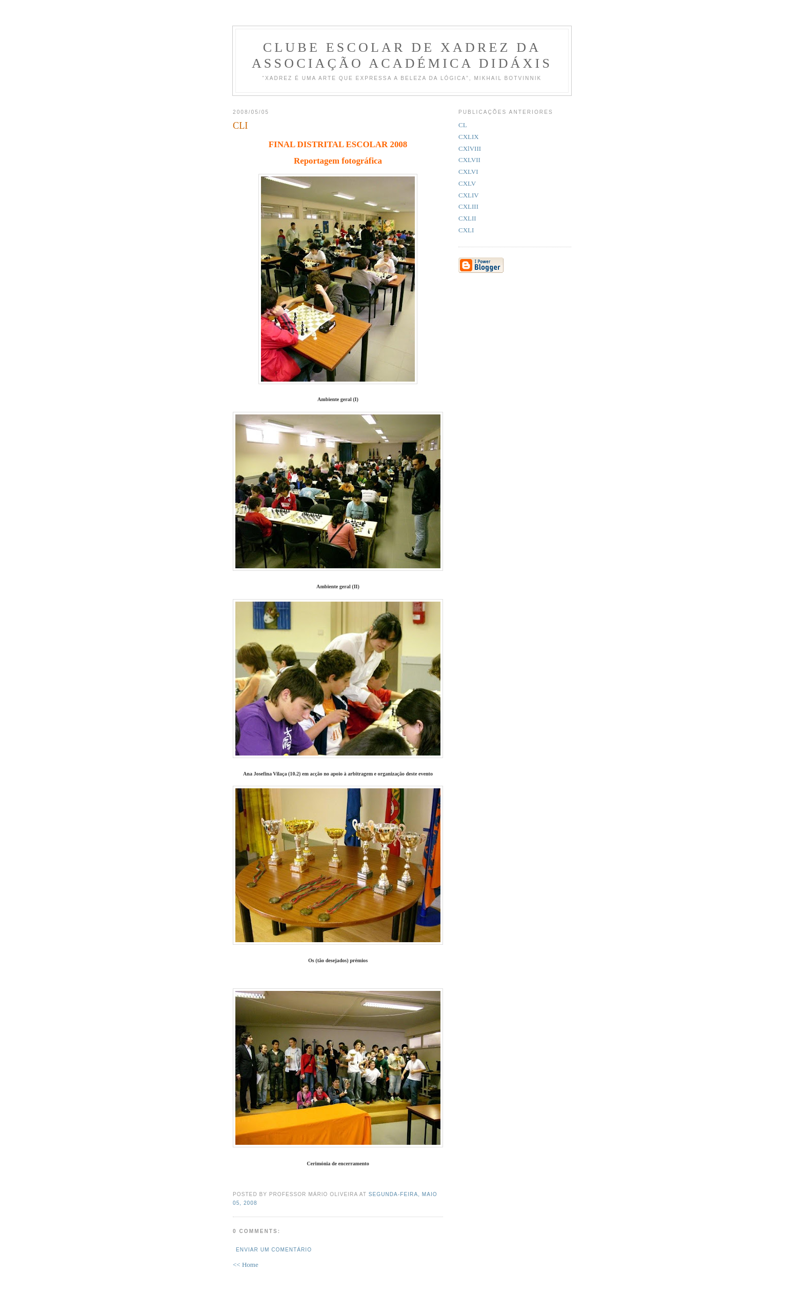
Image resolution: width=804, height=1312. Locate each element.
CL (462, 125)
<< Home (245, 1264)
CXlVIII (469, 148)
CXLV (467, 183)
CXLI (466, 230)
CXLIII (468, 206)
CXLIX (468, 137)
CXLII (467, 218)
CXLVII (469, 160)
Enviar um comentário (274, 1250)
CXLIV (468, 195)
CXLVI (468, 171)
